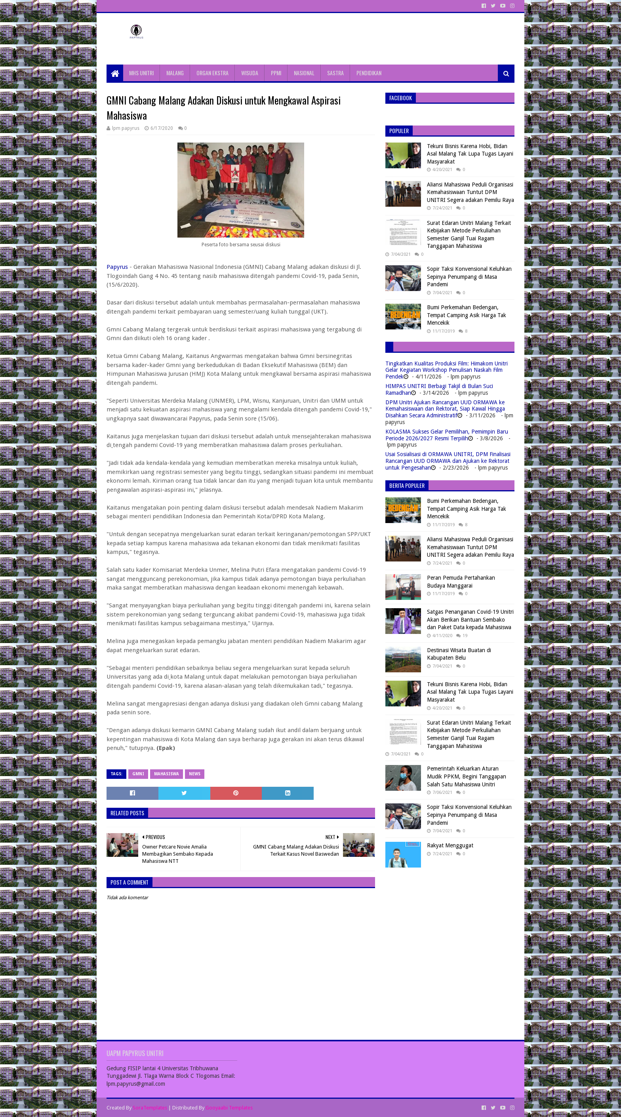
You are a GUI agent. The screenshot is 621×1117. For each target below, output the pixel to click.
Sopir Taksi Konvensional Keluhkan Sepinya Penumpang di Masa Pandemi (469, 276)
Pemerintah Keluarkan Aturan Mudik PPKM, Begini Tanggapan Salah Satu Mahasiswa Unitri (466, 776)
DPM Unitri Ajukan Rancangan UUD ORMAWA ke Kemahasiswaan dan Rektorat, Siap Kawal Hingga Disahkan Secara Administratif (445, 409)
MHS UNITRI (141, 73)
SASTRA (335, 73)
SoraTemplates (150, 1108)
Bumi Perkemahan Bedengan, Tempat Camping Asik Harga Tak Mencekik (466, 315)
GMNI (138, 774)
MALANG (175, 73)
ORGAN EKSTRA (212, 73)
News (194, 774)
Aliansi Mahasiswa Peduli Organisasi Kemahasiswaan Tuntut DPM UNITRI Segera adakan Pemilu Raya (470, 192)
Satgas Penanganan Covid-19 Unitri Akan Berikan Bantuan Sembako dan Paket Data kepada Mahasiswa (470, 619)
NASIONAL (304, 73)
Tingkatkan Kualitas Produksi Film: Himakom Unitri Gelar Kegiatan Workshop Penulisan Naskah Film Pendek (446, 370)
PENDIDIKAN (368, 73)
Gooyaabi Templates (229, 1108)
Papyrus (117, 266)
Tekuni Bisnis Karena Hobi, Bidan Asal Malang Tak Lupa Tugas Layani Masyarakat (470, 154)
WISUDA (249, 73)
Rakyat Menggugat (450, 845)
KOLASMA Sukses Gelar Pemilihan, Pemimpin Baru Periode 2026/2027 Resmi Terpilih (446, 434)
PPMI (276, 73)
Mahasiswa (166, 774)
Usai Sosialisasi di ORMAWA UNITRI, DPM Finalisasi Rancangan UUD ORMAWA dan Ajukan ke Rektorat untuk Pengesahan (448, 461)
